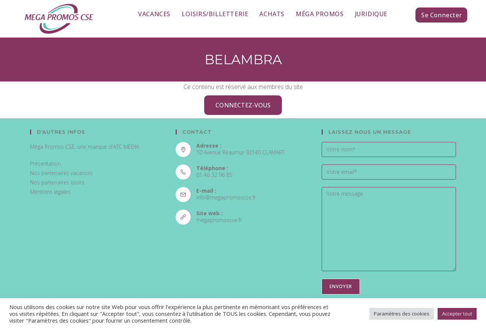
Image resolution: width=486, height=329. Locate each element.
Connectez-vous (243, 105)
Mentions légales (50, 191)
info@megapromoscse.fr (226, 197)
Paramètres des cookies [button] (401, 313)
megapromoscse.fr (219, 219)
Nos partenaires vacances (61, 173)
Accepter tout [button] (457, 313)
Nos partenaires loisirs (57, 182)
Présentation (45, 163)
